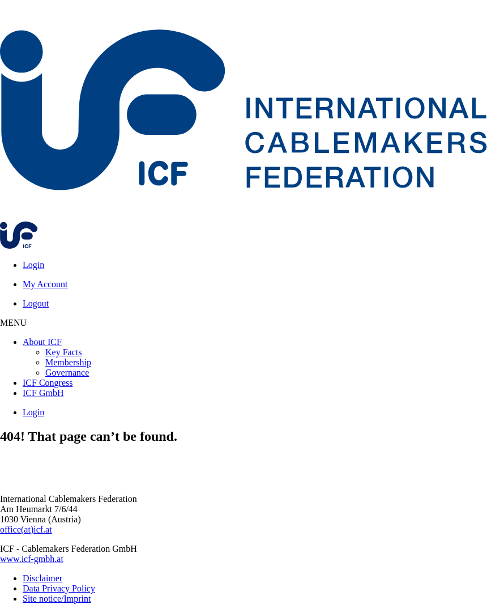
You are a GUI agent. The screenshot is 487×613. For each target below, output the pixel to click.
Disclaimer (42, 578)
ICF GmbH (43, 393)
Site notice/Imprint (57, 598)
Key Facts (63, 352)
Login (33, 265)
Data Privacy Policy (59, 588)
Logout (36, 303)
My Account (45, 284)
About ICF (42, 342)
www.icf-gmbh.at (31, 559)
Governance (67, 372)
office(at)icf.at (26, 529)
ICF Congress (47, 383)
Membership (68, 362)
